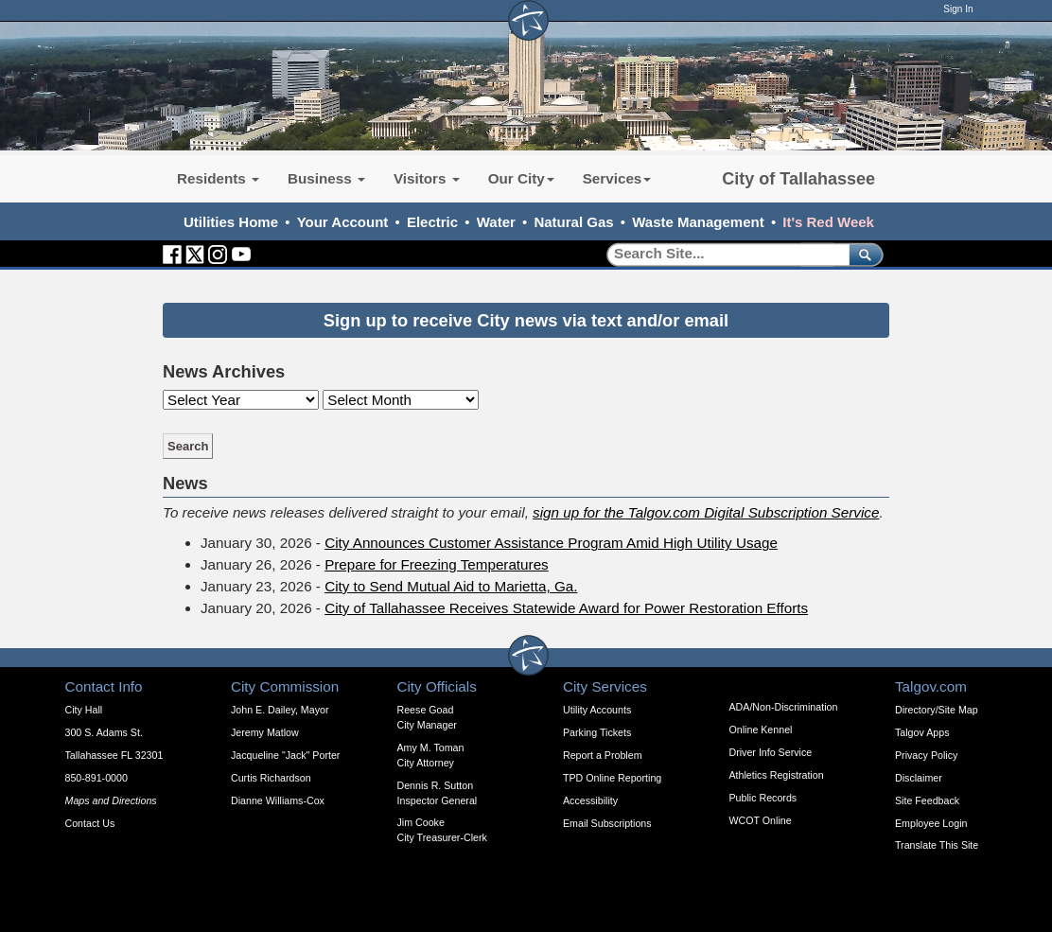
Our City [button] (521, 178)
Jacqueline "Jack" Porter (285, 755)
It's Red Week (828, 222)
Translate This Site (936, 845)
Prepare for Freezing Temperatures (436, 564)
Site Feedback (927, 800)
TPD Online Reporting (612, 777)
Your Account (343, 222)
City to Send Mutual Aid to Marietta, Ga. (450, 586)
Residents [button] (218, 178)
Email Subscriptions (607, 823)
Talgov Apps (922, 732)
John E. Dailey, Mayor (279, 709)
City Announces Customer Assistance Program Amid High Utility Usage (551, 543)
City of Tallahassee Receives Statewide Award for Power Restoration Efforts (566, 608)
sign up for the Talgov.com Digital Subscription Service (706, 512)
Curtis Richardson (271, 777)
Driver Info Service (771, 752)
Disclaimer (918, 777)
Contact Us (90, 823)
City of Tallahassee (798, 178)
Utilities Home (231, 222)
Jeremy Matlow (265, 732)
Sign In (958, 9)
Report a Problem (602, 755)
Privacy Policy (926, 755)
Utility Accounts (597, 709)
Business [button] (326, 178)
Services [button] (617, 178)
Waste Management (697, 222)
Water (496, 222)
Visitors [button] (427, 178)
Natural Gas (573, 222)
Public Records (763, 797)
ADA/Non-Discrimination (783, 706)
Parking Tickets (597, 732)
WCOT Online (760, 820)
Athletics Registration (776, 775)
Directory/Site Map (936, 709)
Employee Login (931, 823)
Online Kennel (761, 729)
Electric (432, 222)
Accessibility (590, 800)
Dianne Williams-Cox (277, 800)
